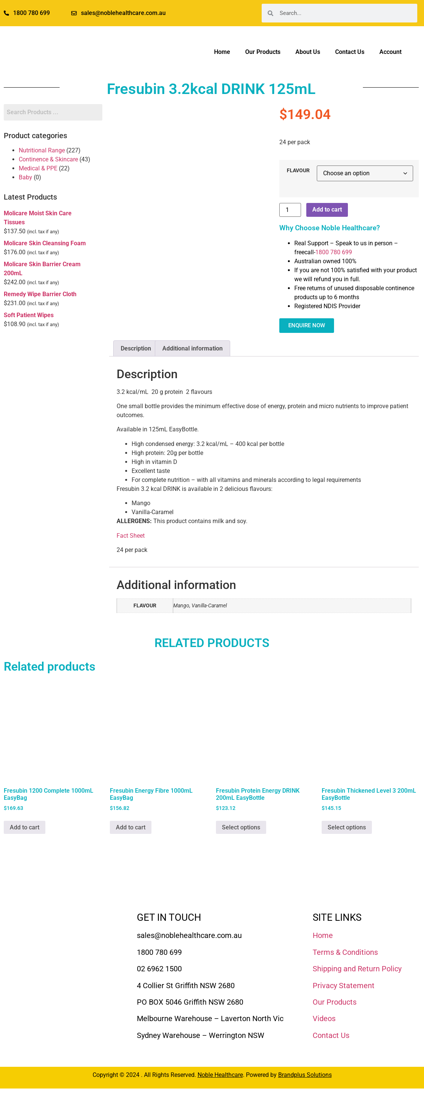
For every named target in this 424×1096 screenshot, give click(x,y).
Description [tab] (136, 348)
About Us (307, 51)
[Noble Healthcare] (45, 933)
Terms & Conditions (345, 952)
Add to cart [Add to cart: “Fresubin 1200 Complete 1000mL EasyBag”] (24, 827)
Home (222, 51)
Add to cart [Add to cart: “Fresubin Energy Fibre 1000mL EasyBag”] (130, 827)
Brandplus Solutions (305, 1074)
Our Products (262, 51)
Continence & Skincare (48, 159)
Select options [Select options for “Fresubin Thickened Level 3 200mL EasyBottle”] (347, 827)
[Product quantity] (290, 210)
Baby (25, 177)
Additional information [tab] (192, 348)
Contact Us (349, 51)
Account (390, 51)
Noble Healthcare (220, 1074)
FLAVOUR (298, 170)
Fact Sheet (131, 535)
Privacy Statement (344, 985)
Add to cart (327, 209)
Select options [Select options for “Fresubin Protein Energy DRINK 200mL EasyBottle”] (241, 827)
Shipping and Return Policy (357, 968)
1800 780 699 (333, 252)
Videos (324, 1018)
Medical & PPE (38, 168)
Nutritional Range (42, 150)
